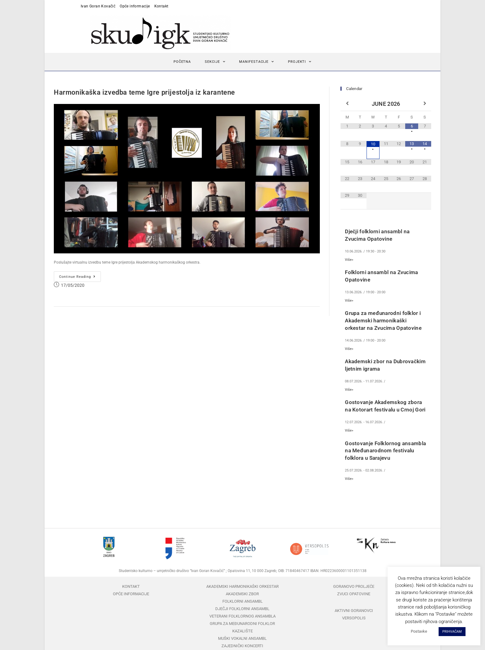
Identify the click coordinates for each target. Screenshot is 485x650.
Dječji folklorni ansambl (242, 606)
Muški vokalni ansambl (242, 635)
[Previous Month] (347, 101)
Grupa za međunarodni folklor (242, 620)
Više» (349, 257)
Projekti (299, 59)
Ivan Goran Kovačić (98, 6)
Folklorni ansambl (242, 598)
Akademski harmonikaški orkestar (242, 583)
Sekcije (215, 59)
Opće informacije (135, 6)
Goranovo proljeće (353, 583)
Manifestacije (256, 59)
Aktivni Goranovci (354, 607)
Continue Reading (80, 272)
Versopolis (354, 615)
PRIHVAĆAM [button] (452, 632)
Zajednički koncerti (242, 643)
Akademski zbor (242, 591)
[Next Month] (424, 101)
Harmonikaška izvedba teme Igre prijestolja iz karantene (144, 89)
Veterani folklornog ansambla (242, 613)
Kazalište (242, 628)
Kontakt (161, 6)
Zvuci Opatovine (353, 591)
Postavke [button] (419, 631)
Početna (182, 59)
